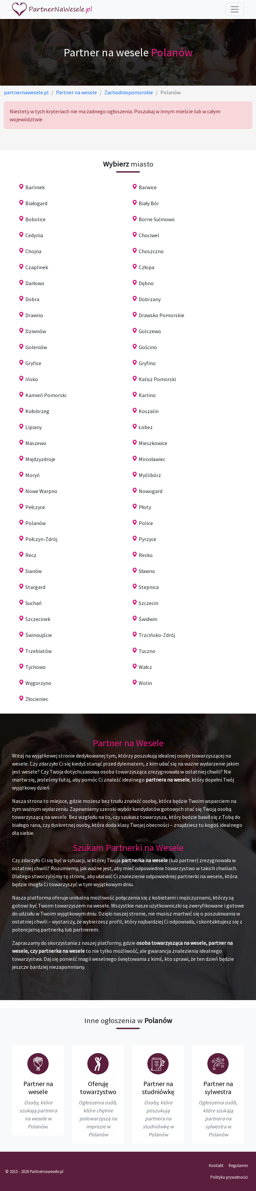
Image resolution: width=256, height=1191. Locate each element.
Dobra (32, 299)
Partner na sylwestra (218, 1087)
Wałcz (145, 667)
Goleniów (36, 347)
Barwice (148, 187)
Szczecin (148, 603)
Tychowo (35, 667)
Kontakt (216, 1165)
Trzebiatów (38, 651)
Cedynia (34, 235)
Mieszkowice (153, 443)
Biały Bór (149, 203)
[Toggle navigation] (234, 9)
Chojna (33, 251)
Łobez (146, 427)
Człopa (146, 267)
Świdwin (148, 619)
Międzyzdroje (40, 459)
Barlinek (35, 187)
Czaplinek (36, 267)
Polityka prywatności (229, 1177)
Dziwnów (35, 331)
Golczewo (150, 331)
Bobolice (35, 219)
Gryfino (147, 363)
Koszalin (149, 411)
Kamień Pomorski (45, 395)
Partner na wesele (38, 1087)
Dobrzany (150, 299)
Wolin (145, 683)
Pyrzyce (147, 539)
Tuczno (147, 651)
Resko (146, 555)
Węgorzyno (38, 683)
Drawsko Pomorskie (161, 315)
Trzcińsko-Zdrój (157, 635)
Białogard (36, 203)
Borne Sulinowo (157, 219)
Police (146, 523)
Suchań (33, 603)
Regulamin (238, 1165)
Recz (30, 555)
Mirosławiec (152, 459)
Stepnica (149, 587)
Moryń (32, 475)
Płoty (145, 507)
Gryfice (33, 363)
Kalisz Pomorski (157, 379)
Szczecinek (37, 619)
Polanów (35, 523)
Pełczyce (35, 507)
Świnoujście (38, 635)
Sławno (147, 571)
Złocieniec (36, 699)
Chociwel (149, 235)
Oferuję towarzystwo (98, 1087)
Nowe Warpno (41, 491)
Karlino (147, 395)
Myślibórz (150, 475)
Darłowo (34, 283)
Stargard (35, 587)
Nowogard (150, 491)
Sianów (33, 571)
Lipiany (33, 427)
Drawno (34, 315)
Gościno (148, 347)
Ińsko (31, 379)
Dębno (146, 283)
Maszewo (35, 443)
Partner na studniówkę (158, 1087)
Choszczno (151, 251)
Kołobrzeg (37, 411)
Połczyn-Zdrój (41, 539)
